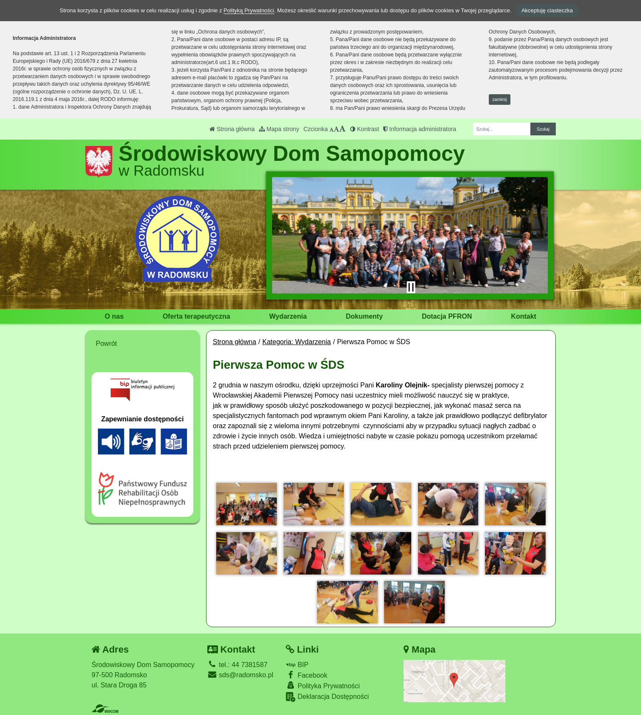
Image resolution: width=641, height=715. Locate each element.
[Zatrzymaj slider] (410, 287)
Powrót (106, 343)
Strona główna (231, 129)
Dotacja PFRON (447, 316)
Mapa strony (279, 129)
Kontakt (523, 316)
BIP (297, 664)
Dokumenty (364, 316)
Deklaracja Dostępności (327, 697)
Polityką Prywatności (248, 10)
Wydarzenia (288, 316)
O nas (114, 316)
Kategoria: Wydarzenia (296, 341)
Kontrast (364, 129)
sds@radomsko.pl (240, 675)
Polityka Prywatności (323, 685)
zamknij (499, 99)
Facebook (306, 675)
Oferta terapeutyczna (196, 316)
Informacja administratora (419, 129)
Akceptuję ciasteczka (547, 10)
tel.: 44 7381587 (237, 664)
